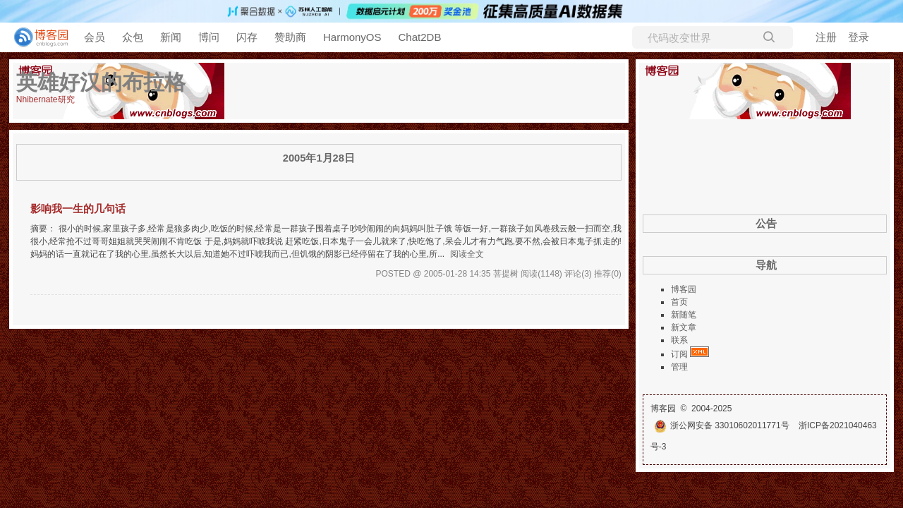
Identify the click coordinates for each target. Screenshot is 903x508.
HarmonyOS (352, 37)
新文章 (683, 327)
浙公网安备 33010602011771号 (721, 425)
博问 (208, 37)
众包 (132, 37)
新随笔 (683, 315)
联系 (679, 340)
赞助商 (290, 37)
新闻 (170, 37)
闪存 (246, 37)
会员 (94, 37)
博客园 (683, 289)
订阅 (679, 354)
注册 (826, 37)
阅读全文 (467, 254)
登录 (858, 37)
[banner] (35, 37)
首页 (679, 302)
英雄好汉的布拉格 (101, 82)
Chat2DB (420, 37)
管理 (679, 367)
